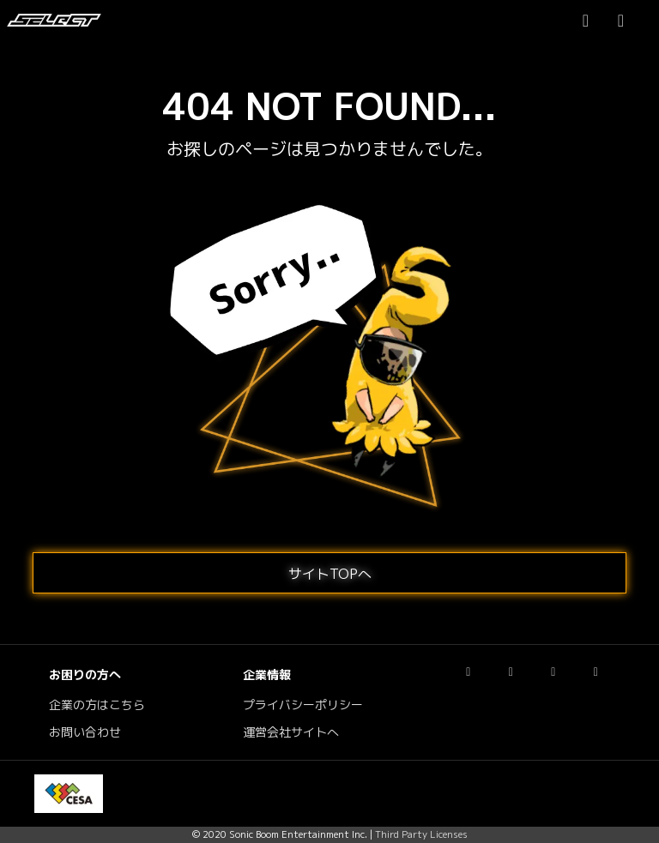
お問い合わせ (85, 732)
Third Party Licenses (421, 834)
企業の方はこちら (97, 705)
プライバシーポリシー (303, 705)
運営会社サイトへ (291, 732)
